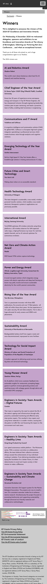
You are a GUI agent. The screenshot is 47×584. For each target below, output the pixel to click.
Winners (7, 12)
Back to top (5, 520)
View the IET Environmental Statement (14, 537)
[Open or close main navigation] (43, 3)
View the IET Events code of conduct (14, 542)
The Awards (10, 16)
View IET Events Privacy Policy (12, 532)
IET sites (7, 3)
